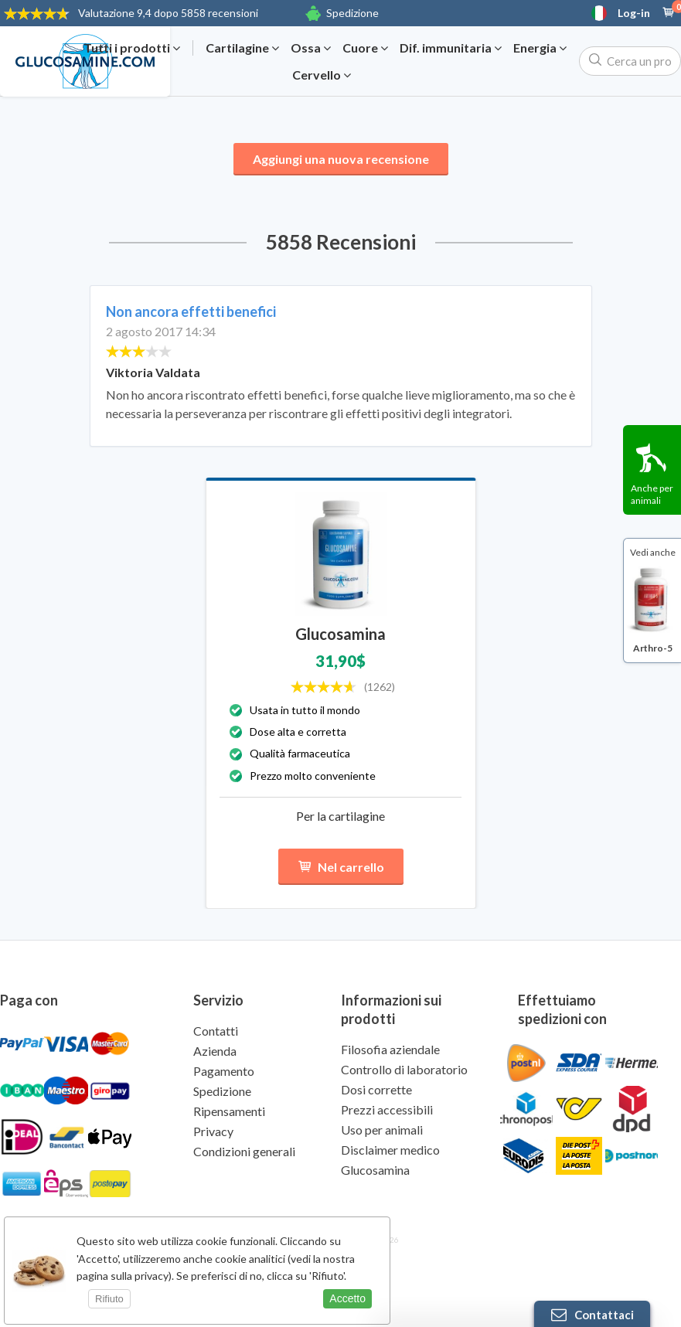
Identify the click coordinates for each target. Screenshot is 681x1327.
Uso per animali (382, 1129)
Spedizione (352, 12)
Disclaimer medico (390, 1149)
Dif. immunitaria (451, 48)
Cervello (321, 75)
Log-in (634, 13)
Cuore (365, 48)
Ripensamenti (229, 1111)
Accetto (347, 1298)
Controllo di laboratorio (404, 1069)
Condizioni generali (244, 1151)
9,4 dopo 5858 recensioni (168, 12)
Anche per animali (652, 494)
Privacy (213, 1131)
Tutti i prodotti (131, 48)
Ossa (311, 48)
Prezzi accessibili (387, 1109)
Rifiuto (109, 1299)
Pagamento (223, 1070)
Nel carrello (341, 867)
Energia (540, 48)
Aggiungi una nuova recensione (341, 158)
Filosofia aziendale (390, 1049)
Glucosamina (375, 1169)
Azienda (215, 1050)
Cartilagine (242, 48)
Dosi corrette (376, 1089)
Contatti (215, 1030)
